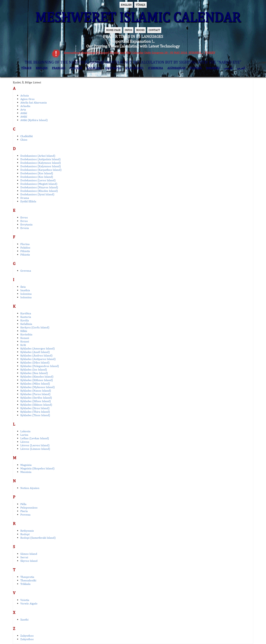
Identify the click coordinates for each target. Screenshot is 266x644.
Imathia (25, 290)
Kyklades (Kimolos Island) (36, 376)
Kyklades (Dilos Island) (35, 362)
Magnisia (26, 465)
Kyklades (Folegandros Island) (39, 366)
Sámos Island (28, 553)
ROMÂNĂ (196, 68)
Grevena (25, 270)
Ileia (23, 286)
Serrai (24, 557)
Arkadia (25, 106)
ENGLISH (126, 4)
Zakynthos (27, 635)
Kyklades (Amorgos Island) (37, 348)
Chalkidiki (26, 136)
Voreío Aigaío (28, 603)
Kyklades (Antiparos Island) (38, 359)
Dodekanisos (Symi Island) (37, 194)
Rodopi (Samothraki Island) (38, 537)
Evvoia (24, 228)
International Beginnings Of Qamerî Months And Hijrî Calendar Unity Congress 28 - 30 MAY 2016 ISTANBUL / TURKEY (139, 52)
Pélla (23, 504)
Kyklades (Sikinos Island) (36, 404)
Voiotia (24, 600)
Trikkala (25, 584)
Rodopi (25, 534)
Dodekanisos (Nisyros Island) (39, 187)
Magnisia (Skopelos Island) (37, 468)
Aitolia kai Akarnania (33, 102)
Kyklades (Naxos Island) (35, 390)
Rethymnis (27, 530)
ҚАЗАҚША (94, 68)
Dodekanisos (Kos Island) (36, 173)
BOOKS (140, 30)
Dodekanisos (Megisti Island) (38, 184)
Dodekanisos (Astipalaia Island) (40, 159)
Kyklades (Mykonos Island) (37, 387)
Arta (23, 109)
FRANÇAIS (58, 68)
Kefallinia (26, 324)
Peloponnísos (28, 507)
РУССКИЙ (76, 68)
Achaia (24, 95)
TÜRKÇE (140, 4)
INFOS (128, 30)
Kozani (24, 338)
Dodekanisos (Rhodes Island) (39, 191)
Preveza (25, 514)
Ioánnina (26, 293)
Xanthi (24, 619)
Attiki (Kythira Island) (34, 120)
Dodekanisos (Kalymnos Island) (40, 162)
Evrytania (26, 224)
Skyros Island (28, 561)
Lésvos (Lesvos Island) (35, 445)
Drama (24, 198)
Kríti (23, 345)
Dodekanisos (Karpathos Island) (41, 169)
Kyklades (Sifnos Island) (35, 401)
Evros (24, 217)
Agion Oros (27, 99)
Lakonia (25, 431)
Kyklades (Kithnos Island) (36, 380)
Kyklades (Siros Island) (35, 408)
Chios (23, 139)
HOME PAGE (113, 30)
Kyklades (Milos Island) (35, 383)
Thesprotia (27, 577)
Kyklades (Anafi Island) (35, 352)
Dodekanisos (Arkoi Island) (37, 155)
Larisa (24, 434)
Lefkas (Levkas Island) (34, 438)
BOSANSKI (212, 68)
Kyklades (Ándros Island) (36, 355)
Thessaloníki (28, 580)
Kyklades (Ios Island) (33, 369)
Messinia (25, 472)
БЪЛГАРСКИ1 (134, 68)
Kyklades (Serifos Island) (36, 397)
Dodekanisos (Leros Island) (38, 180)
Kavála (24, 320)
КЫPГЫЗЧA (113, 68)
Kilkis (23, 331)
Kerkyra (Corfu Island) (34, 327)
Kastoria (25, 317)
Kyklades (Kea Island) (34, 373)
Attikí (23, 113)
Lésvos (24, 442)
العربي (241, 68)
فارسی (228, 68)
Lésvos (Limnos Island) (35, 449)
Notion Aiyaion (29, 488)
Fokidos (25, 247)
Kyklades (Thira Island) (35, 411)
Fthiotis (25, 251)
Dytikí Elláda (28, 201)
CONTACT (154, 30)
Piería (24, 511)
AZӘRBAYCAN (176, 68)
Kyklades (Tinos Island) (35, 415)
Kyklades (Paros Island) (35, 394)
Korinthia (26, 334)
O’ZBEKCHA (155, 68)
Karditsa (25, 313)
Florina (25, 244)
